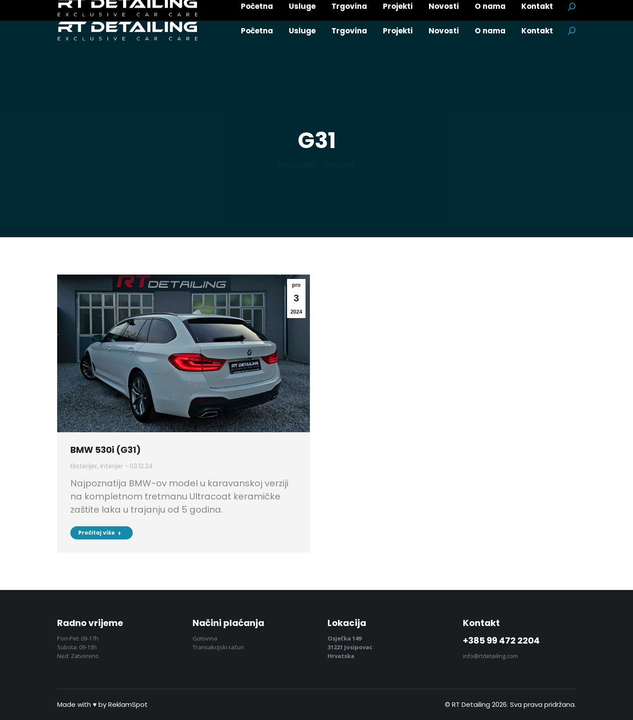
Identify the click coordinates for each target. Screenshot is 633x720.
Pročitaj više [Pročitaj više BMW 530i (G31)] (99, 532)
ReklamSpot (128, 704)
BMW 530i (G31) (105, 450)
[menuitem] (257, 31)
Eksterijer (83, 466)
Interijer (111, 466)
